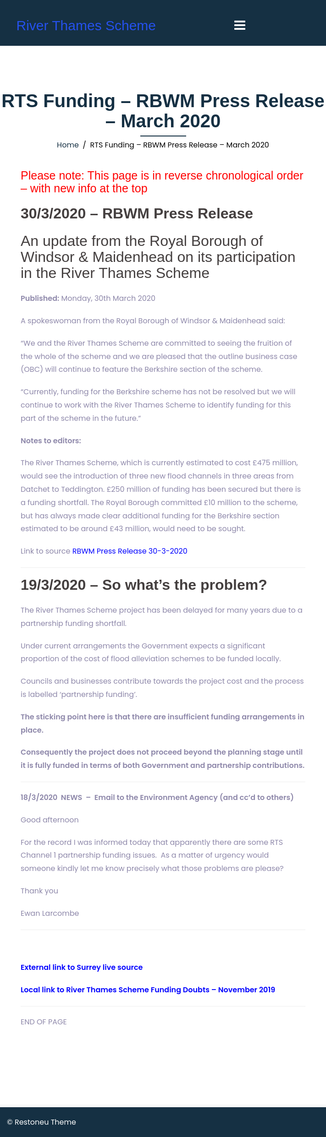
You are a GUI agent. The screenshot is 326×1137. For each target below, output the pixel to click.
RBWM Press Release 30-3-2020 (130, 551)
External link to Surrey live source (82, 967)
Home (68, 145)
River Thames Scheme (86, 25)
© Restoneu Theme (41, 1122)
